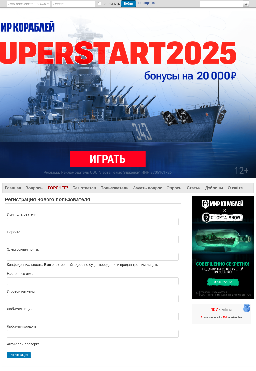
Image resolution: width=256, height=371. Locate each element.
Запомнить (111, 4)
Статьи (194, 188)
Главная (13, 188)
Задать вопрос (147, 188)
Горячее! (58, 188)
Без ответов (84, 188)
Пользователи (115, 188)
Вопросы (34, 188)
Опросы (174, 188)
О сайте (235, 188)
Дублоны (214, 188)
